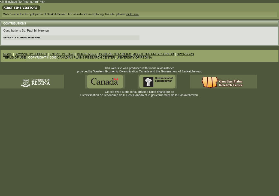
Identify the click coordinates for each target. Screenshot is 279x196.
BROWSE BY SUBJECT (31, 54)
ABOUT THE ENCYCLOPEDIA (153, 54)
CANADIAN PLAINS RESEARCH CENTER (86, 57)
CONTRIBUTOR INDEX (115, 54)
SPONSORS (185, 54)
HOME (7, 54)
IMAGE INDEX (86, 54)
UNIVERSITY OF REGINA (134, 57)
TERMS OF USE (14, 57)
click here (132, 14)
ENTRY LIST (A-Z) (62, 54)
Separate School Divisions (22, 37)
